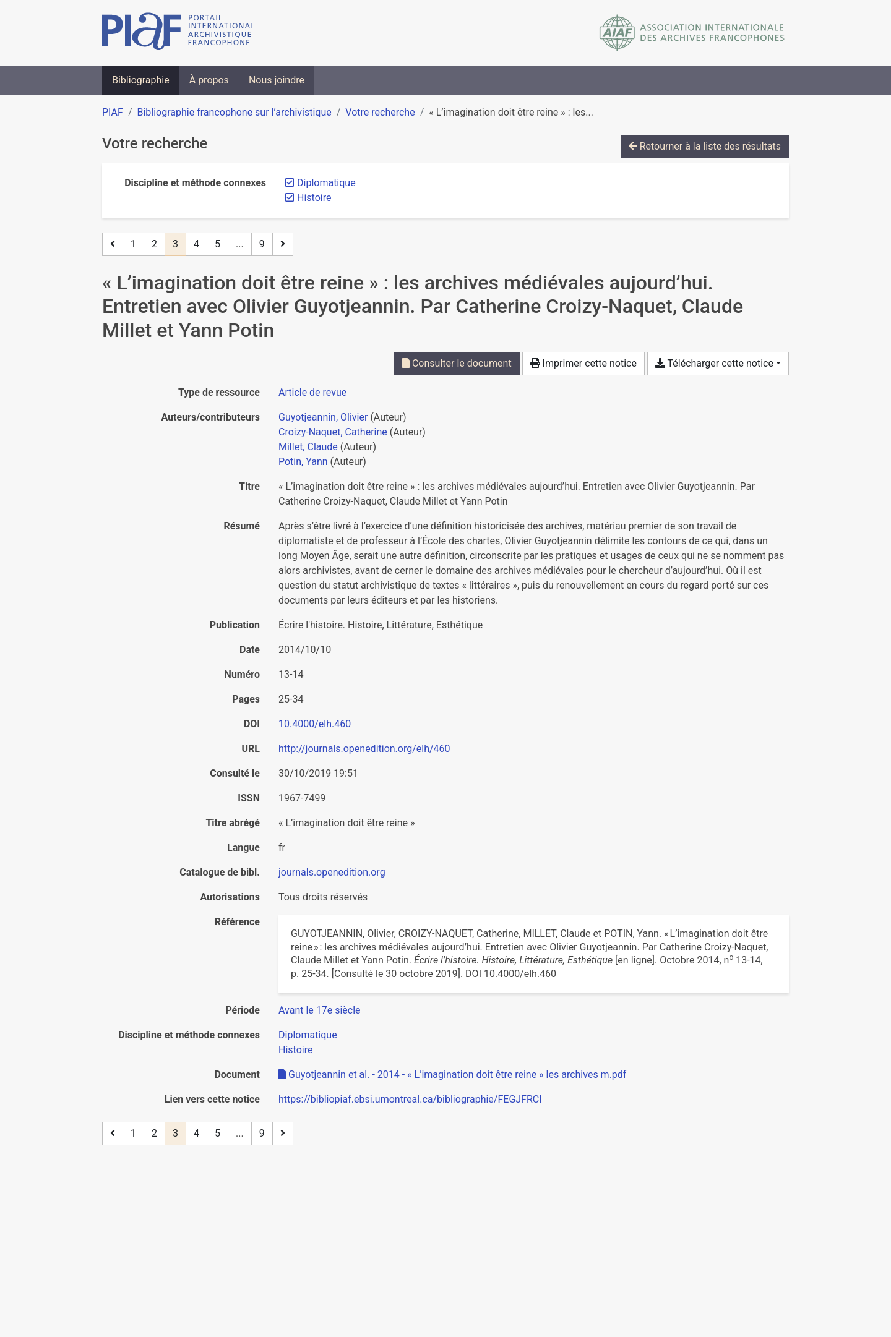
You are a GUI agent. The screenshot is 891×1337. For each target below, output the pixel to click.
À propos (209, 80)
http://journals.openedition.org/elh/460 (364, 748)
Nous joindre (276, 80)
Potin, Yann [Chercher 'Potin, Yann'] (303, 462)
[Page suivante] (282, 244)
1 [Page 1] (133, 244)
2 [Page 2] (154, 244)
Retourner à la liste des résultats (705, 146)
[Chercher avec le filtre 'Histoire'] (295, 1050)
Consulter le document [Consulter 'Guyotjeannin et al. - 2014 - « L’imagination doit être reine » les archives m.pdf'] (457, 363)
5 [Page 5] (217, 244)
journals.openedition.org (331, 872)
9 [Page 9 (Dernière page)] (262, 244)
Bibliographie (141, 80)
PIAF (112, 112)
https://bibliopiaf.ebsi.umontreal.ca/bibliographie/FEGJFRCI (410, 1099)
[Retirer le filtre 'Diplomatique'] (326, 183)
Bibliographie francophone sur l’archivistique (234, 112)
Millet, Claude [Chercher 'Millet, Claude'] (308, 447)
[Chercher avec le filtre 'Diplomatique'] (307, 1035)
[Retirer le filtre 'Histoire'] (314, 197)
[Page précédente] (112, 244)
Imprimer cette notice (583, 363)
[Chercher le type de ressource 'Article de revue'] (312, 392)
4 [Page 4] (196, 244)
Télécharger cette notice (714, 363)
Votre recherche (380, 112)
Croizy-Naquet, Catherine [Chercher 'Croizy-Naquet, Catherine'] (332, 432)
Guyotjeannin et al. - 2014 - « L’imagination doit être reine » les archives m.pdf (452, 1074)
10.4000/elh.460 (314, 724)
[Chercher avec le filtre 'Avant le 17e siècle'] (319, 1010)
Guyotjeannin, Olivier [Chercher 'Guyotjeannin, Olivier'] (323, 417)
